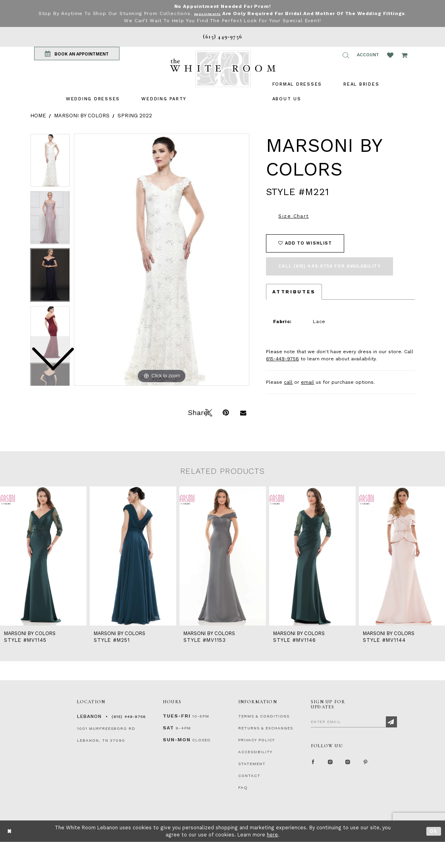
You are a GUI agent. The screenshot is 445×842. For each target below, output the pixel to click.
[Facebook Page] (313, 764)
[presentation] (43, 556)
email (307, 382)
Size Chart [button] (293, 216)
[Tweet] (208, 412)
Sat (168, 728)
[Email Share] (243, 412)
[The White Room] (222, 68)
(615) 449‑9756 (129, 716)
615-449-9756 (282, 359)
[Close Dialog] (9, 831)
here (272, 835)
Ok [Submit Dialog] (434, 831)
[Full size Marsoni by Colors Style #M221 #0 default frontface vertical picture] (161, 259)
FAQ (243, 787)
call (288, 382)
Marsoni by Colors (82, 116)
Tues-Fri (177, 716)
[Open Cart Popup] (404, 55)
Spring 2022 (135, 116)
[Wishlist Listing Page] (390, 55)
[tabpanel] (161, 259)
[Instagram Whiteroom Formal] (330, 764)
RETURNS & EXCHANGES (265, 728)
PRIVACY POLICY (256, 740)
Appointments (219, 13)
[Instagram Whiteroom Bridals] (348, 764)
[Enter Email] (354, 721)
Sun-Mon (177, 739)
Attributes (293, 292)
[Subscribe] (391, 721)
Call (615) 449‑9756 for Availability (329, 266)
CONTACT (249, 775)
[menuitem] (93, 99)
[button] (346, 55)
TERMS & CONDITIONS (263, 716)
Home (38, 116)
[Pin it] (225, 412)
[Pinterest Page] (365, 764)
